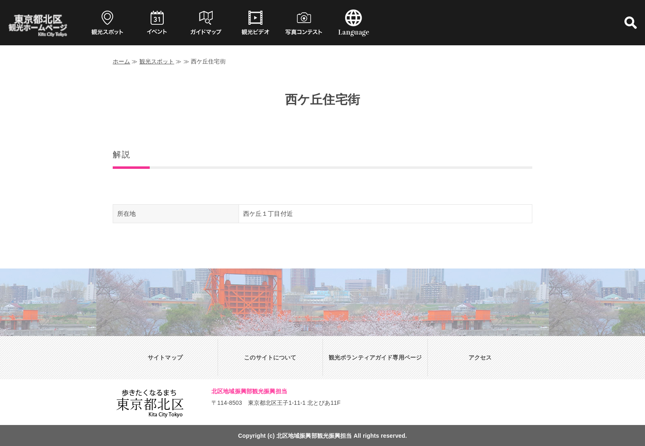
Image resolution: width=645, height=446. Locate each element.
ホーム (121, 61)
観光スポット (156, 61)
